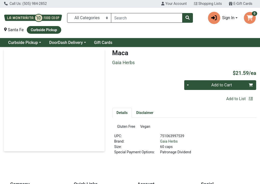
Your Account (174, 4)
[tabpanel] (184, 142)
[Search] (147, 18)
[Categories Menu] (89, 18)
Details (122, 113)
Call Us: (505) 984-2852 (25, 4)
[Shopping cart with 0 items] (250, 18)
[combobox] (147, 18)
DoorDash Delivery (66, 42)
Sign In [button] (221, 18)
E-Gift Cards (240, 4)
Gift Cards (103, 42)
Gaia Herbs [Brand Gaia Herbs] (169, 143)
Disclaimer (144, 113)
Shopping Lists (208, 4)
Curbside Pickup (23, 42)
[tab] (122, 113)
